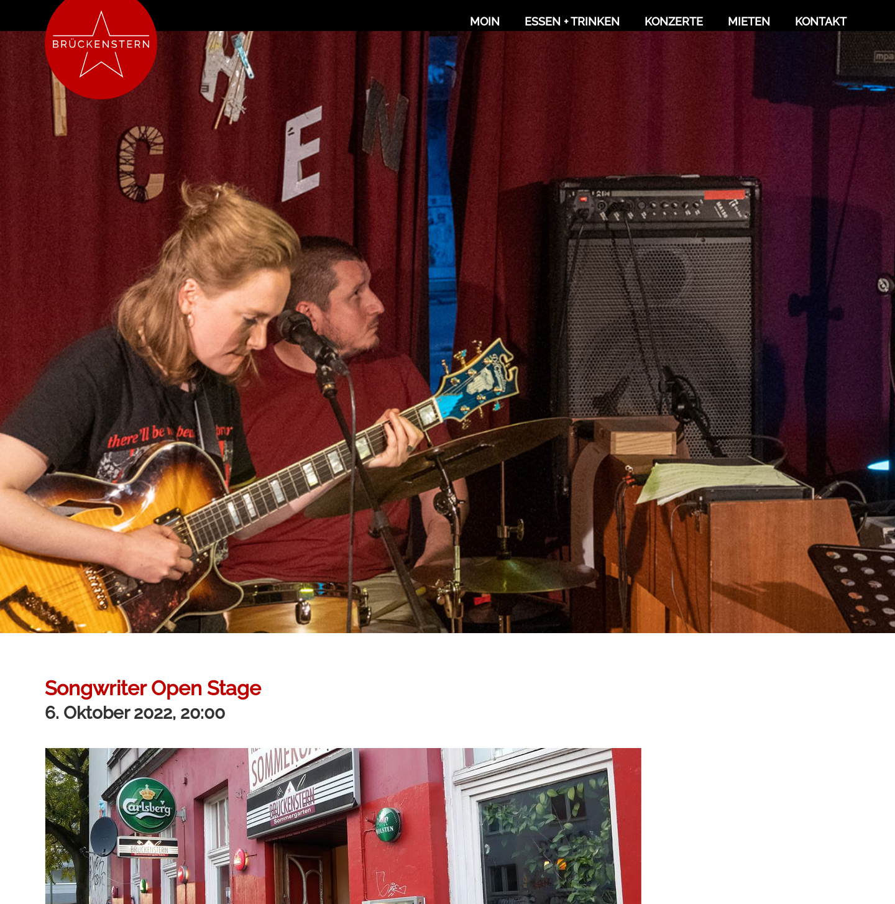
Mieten (749, 21)
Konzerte (674, 21)
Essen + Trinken (572, 21)
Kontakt (821, 21)
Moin (485, 21)
